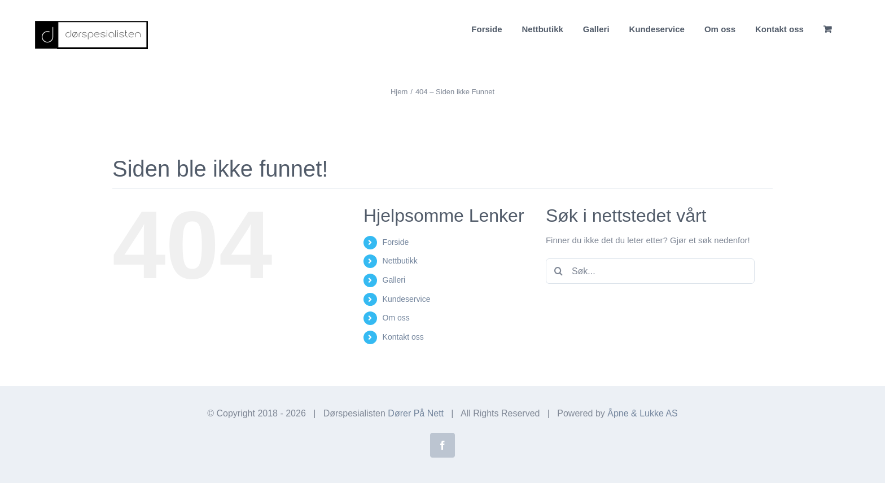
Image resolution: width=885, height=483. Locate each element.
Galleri (394, 279)
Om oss (396, 317)
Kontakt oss (403, 336)
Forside (396, 242)
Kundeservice (407, 299)
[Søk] (558, 271)
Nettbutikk (400, 260)
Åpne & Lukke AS (642, 413)
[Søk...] (650, 271)
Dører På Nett (416, 413)
